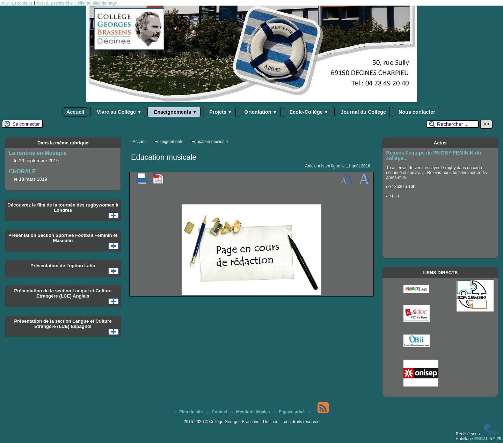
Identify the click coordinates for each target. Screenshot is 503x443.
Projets (219, 111)
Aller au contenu (17, 3)
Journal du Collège (362, 111)
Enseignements (174, 111)
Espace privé (290, 412)
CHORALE (22, 171)
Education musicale (209, 141)
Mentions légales (251, 412)
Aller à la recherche (55, 3)
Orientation (259, 111)
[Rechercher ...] (453, 124)
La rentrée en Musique (38, 153)
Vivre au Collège (117, 111)
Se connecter (26, 124)
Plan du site (189, 412)
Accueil (75, 112)
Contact (217, 412)
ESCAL (481, 438)
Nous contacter (415, 111)
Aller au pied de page (97, 3)
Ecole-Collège (307, 111)
